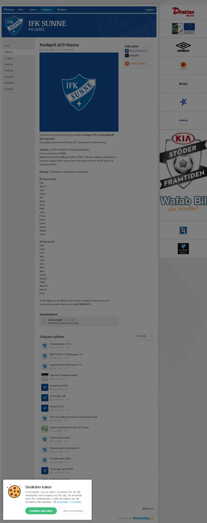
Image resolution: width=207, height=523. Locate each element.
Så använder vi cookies (67, 502)
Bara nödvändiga (73, 510)
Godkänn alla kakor (41, 510)
